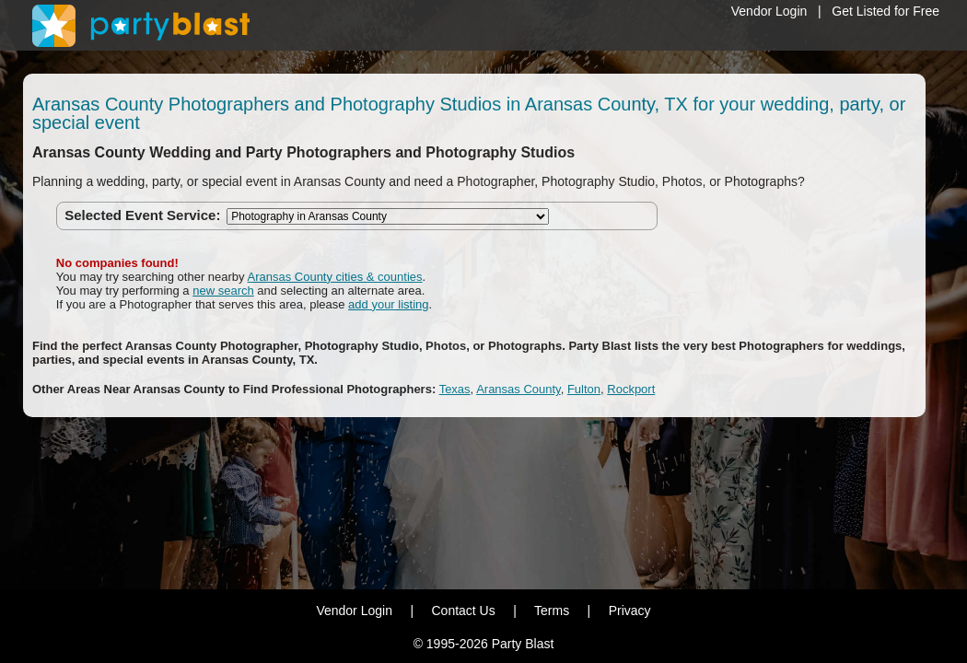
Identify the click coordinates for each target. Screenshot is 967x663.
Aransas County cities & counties (334, 277)
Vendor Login (769, 11)
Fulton (583, 389)
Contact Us (463, 610)
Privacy (630, 610)
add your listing (388, 304)
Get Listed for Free (885, 11)
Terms (551, 610)
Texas (455, 389)
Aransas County (518, 389)
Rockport (631, 389)
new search (222, 290)
